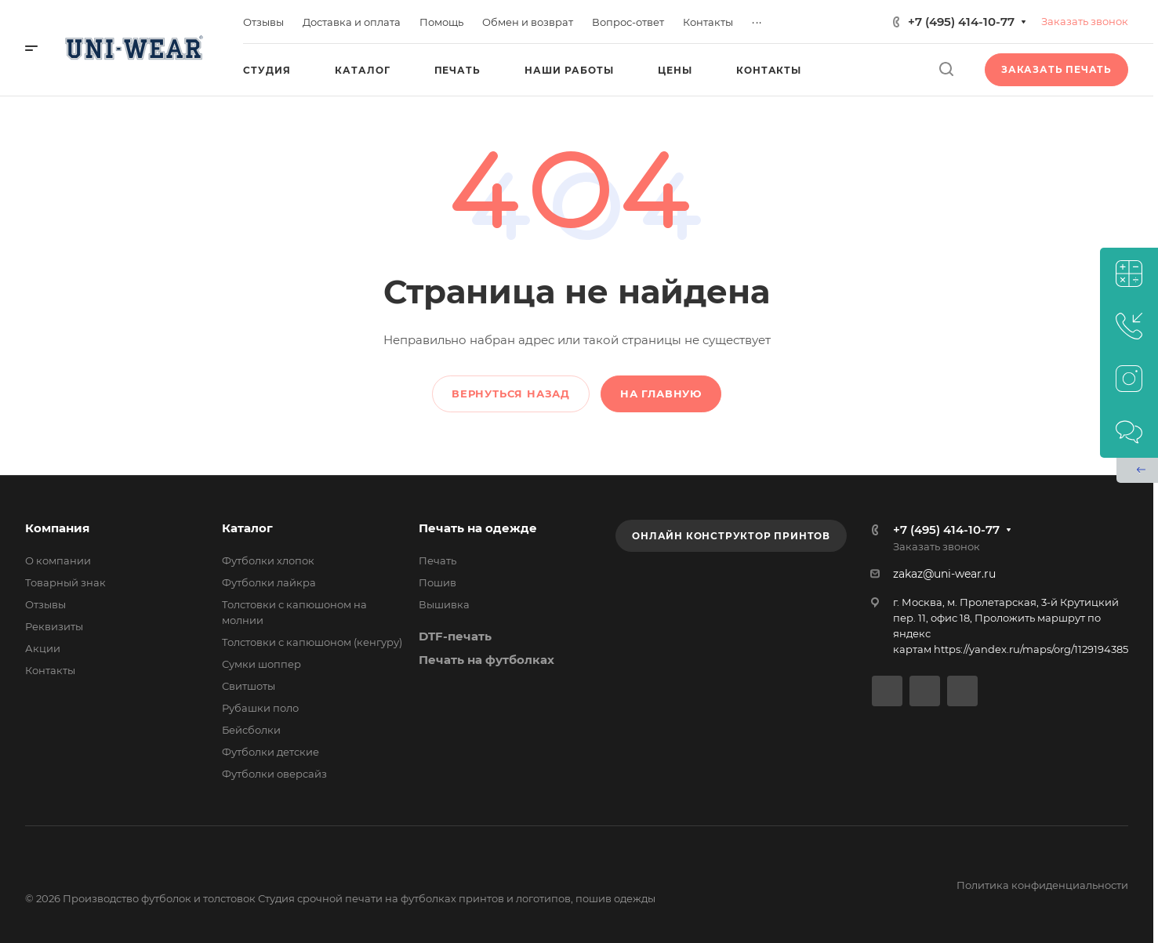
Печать (437, 560)
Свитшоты (248, 686)
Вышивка (444, 604)
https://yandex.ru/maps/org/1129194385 (1031, 649)
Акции (42, 648)
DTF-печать (455, 636)
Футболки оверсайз (274, 773)
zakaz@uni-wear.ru (944, 574)
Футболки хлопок (268, 560)
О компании (58, 560)
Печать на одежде (478, 527)
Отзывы (45, 604)
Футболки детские (270, 751)
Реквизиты (54, 626)
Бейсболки (251, 730)
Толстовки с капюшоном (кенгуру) (312, 642)
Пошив (437, 582)
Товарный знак (65, 582)
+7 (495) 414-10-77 (961, 21)
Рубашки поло (260, 708)
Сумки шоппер (261, 664)
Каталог (247, 527)
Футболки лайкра (269, 582)
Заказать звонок (1084, 21)
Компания (57, 527)
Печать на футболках (486, 659)
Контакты (50, 670)
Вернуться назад (511, 393)
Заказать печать (1056, 69)
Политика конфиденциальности (1042, 885)
